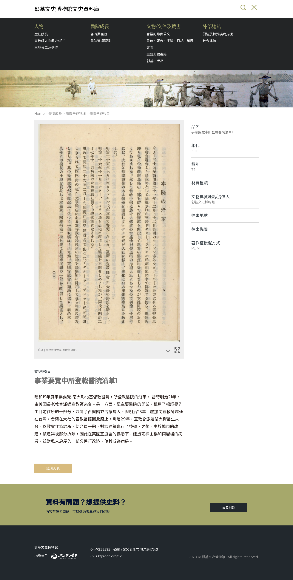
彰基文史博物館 (46, 547)
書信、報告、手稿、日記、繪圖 (170, 41)
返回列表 (53, 468)
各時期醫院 (98, 34)
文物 (149, 48)
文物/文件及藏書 (163, 26)
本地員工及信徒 (46, 48)
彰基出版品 (154, 61)
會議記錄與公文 (158, 34)
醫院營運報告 (100, 114)
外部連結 (212, 26)
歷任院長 (41, 34)
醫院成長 (99, 26)
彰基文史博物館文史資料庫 (66, 9)
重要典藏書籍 (156, 54)
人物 (39, 26)
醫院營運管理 (100, 41)
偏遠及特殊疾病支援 (218, 34)
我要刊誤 (228, 507)
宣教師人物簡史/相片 (50, 41)
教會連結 (209, 41)
